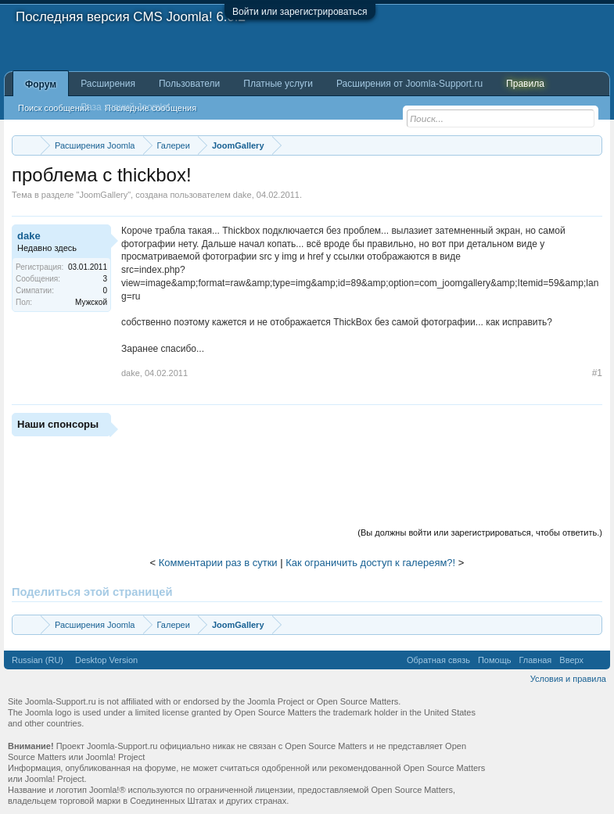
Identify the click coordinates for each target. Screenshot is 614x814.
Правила (525, 83)
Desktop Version (106, 660)
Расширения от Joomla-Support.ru (409, 83)
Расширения (108, 83)
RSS (596, 659)
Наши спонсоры (58, 424)
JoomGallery (103, 194)
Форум (40, 84)
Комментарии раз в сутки (218, 562)
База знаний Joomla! (125, 107)
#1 (597, 373)
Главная (535, 660)
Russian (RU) (37, 660)
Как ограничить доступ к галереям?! (370, 562)
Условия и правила (568, 678)
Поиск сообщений (53, 108)
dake (242, 194)
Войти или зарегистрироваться (299, 11)
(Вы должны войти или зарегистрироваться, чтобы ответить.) (479, 532)
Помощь (495, 660)
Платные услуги (278, 83)
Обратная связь (438, 660)
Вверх (571, 660)
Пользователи (189, 83)
